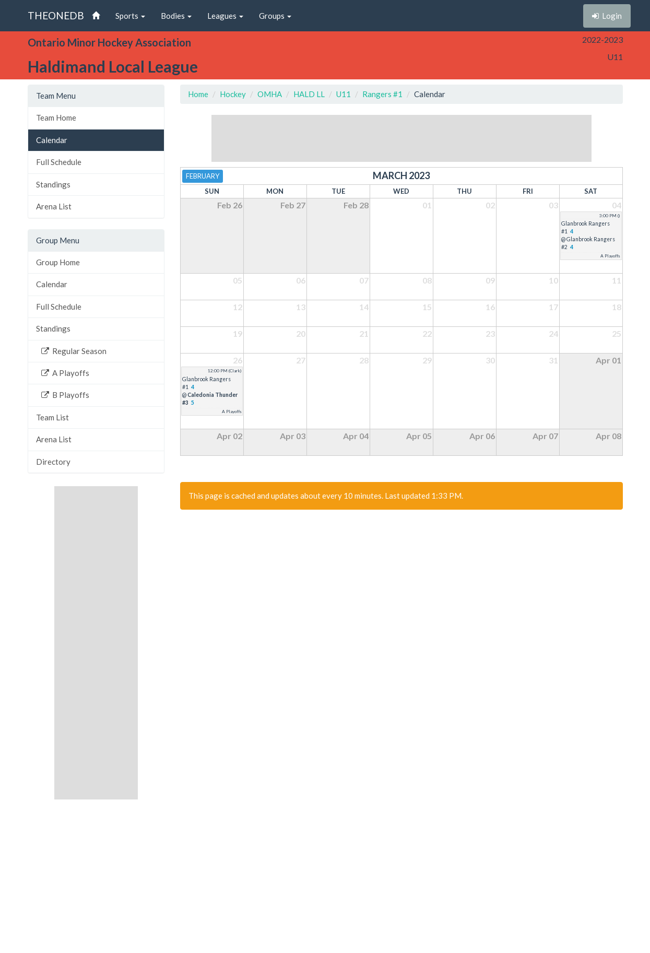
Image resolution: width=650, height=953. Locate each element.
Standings (53, 184)
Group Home (58, 262)
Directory (53, 461)
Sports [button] (130, 15)
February (202, 176)
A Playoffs (65, 373)
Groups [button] (275, 15)
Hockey (233, 94)
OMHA (269, 94)
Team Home (56, 117)
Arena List (54, 206)
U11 (343, 94)
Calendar (51, 140)
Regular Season (74, 351)
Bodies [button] (176, 15)
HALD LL (309, 94)
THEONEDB (56, 15)
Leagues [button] (225, 15)
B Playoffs (65, 394)
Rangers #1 (382, 94)
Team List (52, 417)
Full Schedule (58, 162)
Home (198, 94)
